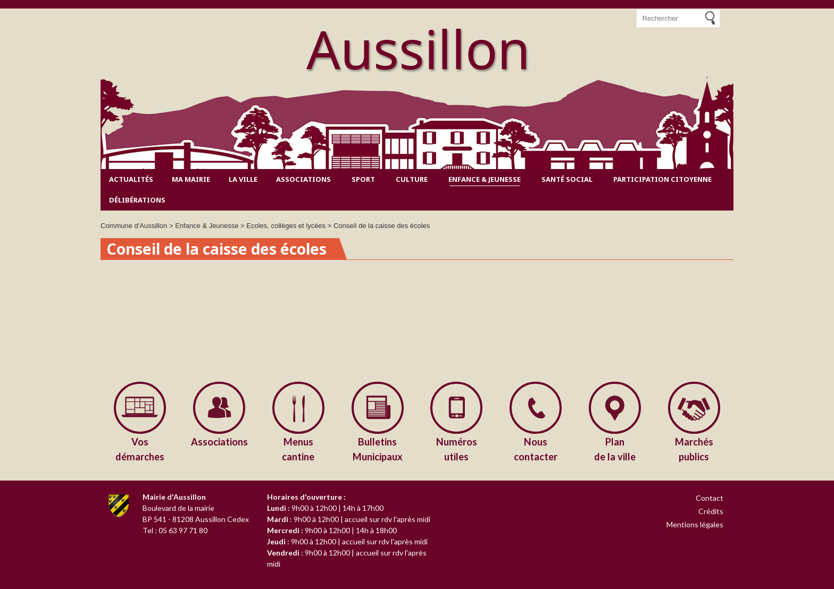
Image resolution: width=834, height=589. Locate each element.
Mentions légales (694, 524)
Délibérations (137, 200)
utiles (456, 448)
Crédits (710, 511)
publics (693, 448)
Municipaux (377, 448)
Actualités (131, 179)
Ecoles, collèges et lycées (286, 226)
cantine (298, 448)
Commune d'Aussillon (134, 226)
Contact (709, 497)
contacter (536, 448)
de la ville (615, 448)
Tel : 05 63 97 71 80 (175, 530)
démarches (140, 448)
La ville (243, 179)
